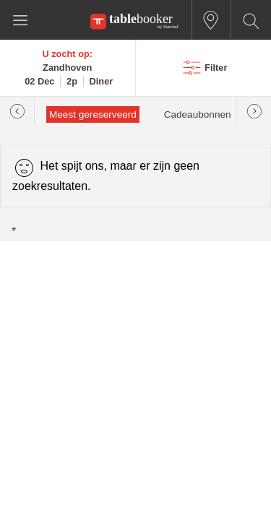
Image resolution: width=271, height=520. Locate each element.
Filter (216, 67)
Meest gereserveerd (93, 114)
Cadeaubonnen (197, 114)
